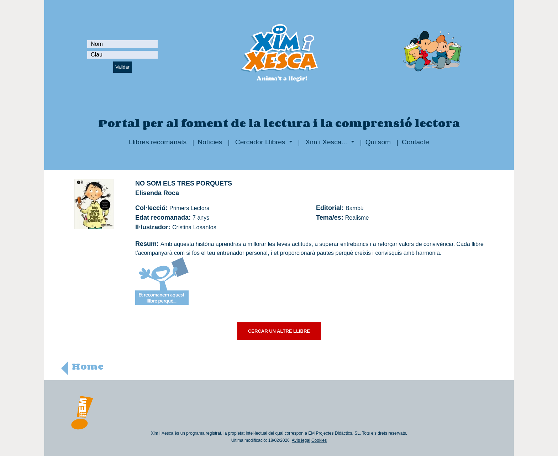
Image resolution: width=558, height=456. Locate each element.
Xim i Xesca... (326, 142)
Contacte (415, 142)
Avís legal (301, 440)
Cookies (319, 440)
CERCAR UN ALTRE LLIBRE (279, 331)
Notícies (210, 142)
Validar (122, 67)
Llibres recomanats (157, 142)
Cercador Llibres (260, 142)
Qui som (378, 142)
